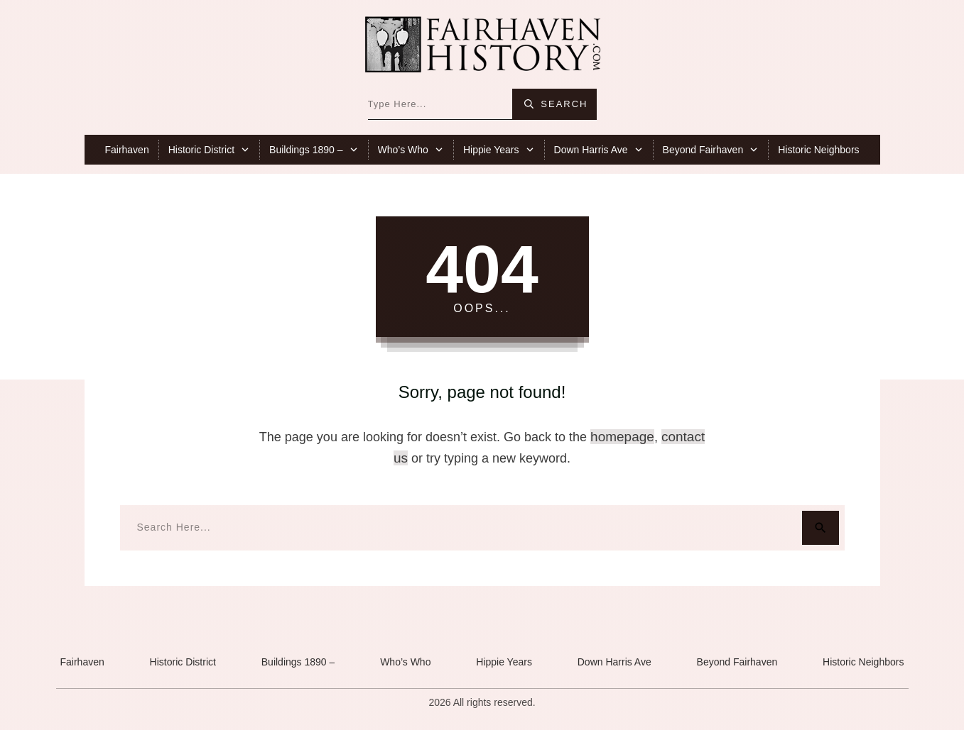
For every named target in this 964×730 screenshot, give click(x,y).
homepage (622, 436)
